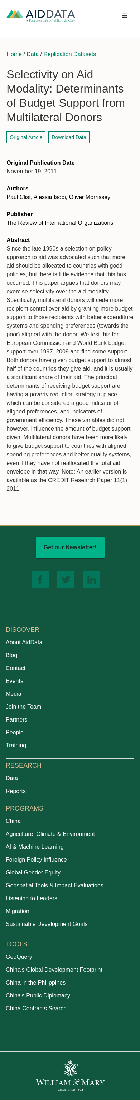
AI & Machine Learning (35, 847)
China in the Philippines (36, 983)
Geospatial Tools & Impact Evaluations (54, 885)
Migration (17, 911)
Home (14, 54)
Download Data (69, 137)
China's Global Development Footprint (54, 970)
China (13, 821)
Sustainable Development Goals (47, 924)
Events (14, 681)
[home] (40, 16)
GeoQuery (19, 957)
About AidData (24, 642)
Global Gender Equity (33, 872)
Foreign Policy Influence (36, 860)
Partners (16, 720)
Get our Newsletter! (70, 547)
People (15, 732)
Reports (16, 791)
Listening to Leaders (31, 898)
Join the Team (23, 707)
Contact (15, 668)
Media (13, 694)
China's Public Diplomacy (38, 995)
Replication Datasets (70, 54)
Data (32, 54)
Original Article (26, 137)
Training (16, 745)
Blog (11, 655)
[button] (125, 15)
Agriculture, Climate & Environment (50, 834)
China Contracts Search (36, 1008)
